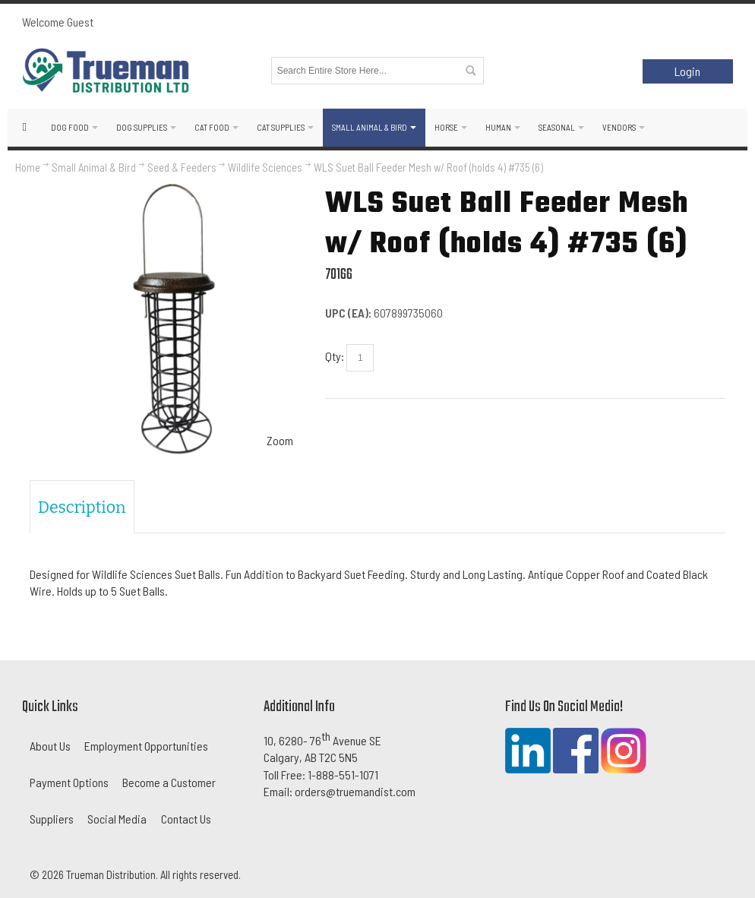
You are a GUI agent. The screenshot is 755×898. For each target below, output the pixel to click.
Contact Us (186, 818)
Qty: (334, 356)
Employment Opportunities (146, 745)
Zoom (280, 440)
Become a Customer (169, 782)
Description (82, 507)
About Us (50, 745)
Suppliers (52, 818)
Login (687, 71)
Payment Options (69, 782)
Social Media (117, 818)
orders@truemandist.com (355, 791)
